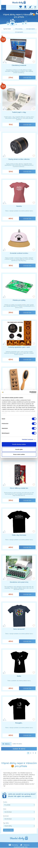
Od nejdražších (19, 32)
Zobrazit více (27, 77)
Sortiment (6, 816)
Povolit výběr (19, 449)
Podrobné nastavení (27, 439)
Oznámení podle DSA (20, 847)
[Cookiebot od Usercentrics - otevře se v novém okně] (29, 392)
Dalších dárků (19, 749)
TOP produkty (18, 29)
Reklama (26, 845)
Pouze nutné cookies (19, 454)
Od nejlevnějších (30, 29)
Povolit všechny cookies (19, 444)
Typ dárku (6, 823)
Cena (4, 809)
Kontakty (15, 845)
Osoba (5, 802)
